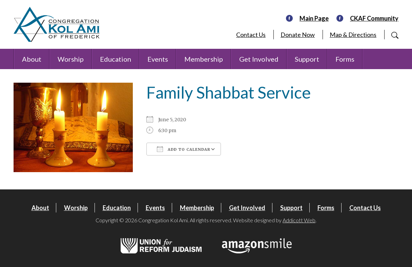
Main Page (314, 18)
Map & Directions (353, 34)
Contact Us (251, 34)
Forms (344, 59)
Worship (71, 59)
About (31, 59)
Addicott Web (299, 220)
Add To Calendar (183, 149)
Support (307, 59)
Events (157, 59)
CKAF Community (374, 18)
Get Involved (259, 59)
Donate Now (298, 34)
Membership (203, 59)
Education (115, 59)
